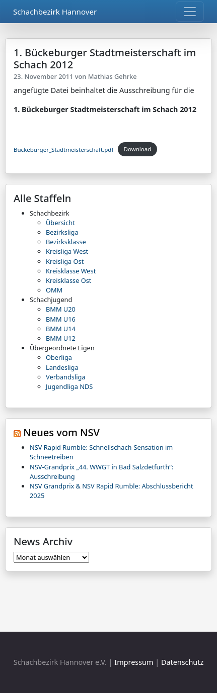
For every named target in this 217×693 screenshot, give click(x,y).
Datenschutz (182, 662)
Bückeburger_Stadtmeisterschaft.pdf (63, 149)
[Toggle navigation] (190, 12)
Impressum (133, 662)
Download (138, 149)
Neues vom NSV (61, 432)
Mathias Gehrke (112, 76)
